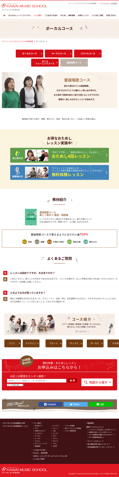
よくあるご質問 (97, 15)
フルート (50, 343)
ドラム (55, 443)
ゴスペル (37, 441)
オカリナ (55, 441)
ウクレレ (55, 438)
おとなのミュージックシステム (19, 15)
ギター (55, 435)
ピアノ (12, 343)
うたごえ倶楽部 (70, 425)
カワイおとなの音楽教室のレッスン (15, 425)
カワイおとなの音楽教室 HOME (14, 422)
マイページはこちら (104, 7)
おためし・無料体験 (67, 15)
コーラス (37, 438)
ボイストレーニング (41, 443)
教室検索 (90, 422)
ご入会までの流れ (51, 15)
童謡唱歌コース (74, 62)
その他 (106, 343)
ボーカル (87, 343)
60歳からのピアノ (40, 430)
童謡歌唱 (37, 446)
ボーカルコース (29, 53)
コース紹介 (38, 15)
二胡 (54, 430)
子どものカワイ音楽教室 (109, 3)
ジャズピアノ (39, 433)
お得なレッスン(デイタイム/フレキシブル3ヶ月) (50, 455)
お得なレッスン (83, 15)
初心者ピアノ (39, 425)
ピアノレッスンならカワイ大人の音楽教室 (17, 41)
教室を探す (78, 7)
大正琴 (55, 446)
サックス (68, 343)
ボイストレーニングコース (45, 62)
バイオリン (31, 343)
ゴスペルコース (88, 53)
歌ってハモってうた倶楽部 (73, 428)
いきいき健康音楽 (70, 430)
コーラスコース (58, 53)
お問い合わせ (111, 15)
